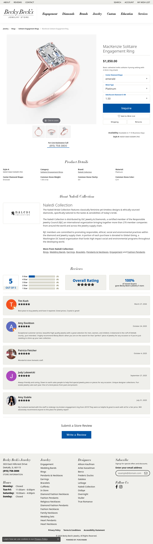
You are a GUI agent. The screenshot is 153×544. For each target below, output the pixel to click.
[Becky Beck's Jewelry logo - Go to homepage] (19, 14)
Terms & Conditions (72, 530)
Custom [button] (111, 14)
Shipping (114, 122)
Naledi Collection (85, 172)
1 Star (24, 288)
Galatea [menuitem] (82, 479)
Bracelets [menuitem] (45, 482)
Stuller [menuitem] (81, 497)
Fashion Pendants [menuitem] (49, 497)
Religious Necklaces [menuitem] (50, 501)
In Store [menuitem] (44, 490)
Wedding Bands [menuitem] (48, 467)
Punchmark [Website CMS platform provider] (82, 540)
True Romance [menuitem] (85, 501)
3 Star (24, 282)
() (57, 276)
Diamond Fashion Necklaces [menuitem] (54, 494)
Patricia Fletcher (27, 350)
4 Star (24, 279)
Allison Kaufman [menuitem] (86, 464)
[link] (6, 2)
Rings (14, 29)
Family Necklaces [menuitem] (49, 512)
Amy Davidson (26, 323)
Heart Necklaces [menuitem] (48, 524)
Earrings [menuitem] (44, 479)
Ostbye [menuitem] (81, 490)
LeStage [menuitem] (82, 482)
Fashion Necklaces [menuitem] (49, 509)
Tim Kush (23, 300)
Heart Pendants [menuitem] (48, 520)
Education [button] (127, 14)
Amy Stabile (25, 397)
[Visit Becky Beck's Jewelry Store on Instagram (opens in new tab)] (120, 487)
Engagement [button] (49, 14)
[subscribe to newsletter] (146, 473)
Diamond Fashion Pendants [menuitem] (54, 505)
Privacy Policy (54, 530)
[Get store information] (13, 474)
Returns (138, 122)
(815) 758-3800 (58, 146)
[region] (51, 79)
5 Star (24, 276)
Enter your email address (128, 467)
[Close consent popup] (58, 539)
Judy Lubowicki (26, 372)
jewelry (6, 29)
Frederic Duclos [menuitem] (86, 475)
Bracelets (80, 252)
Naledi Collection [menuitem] (86, 486)
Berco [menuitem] (81, 471)
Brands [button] (83, 14)
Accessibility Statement (94, 530)
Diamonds (68, 14)
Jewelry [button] (97, 14)
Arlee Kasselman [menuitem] (86, 467)
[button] (117, 2)
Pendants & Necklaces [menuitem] (51, 475)
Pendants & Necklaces (97, 252)
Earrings (71, 252)
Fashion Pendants (136, 252)
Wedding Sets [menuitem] (47, 516)
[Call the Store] (11, 470)
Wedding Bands (57, 252)
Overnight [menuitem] (83, 494)
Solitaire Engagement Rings (29, 29)
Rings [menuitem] (43, 471)
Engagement (116, 252)
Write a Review (76, 435)
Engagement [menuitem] (46, 464)
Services (142, 14)
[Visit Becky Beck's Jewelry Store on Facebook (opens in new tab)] (116, 487)
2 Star (24, 285)
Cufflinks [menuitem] (44, 486)
